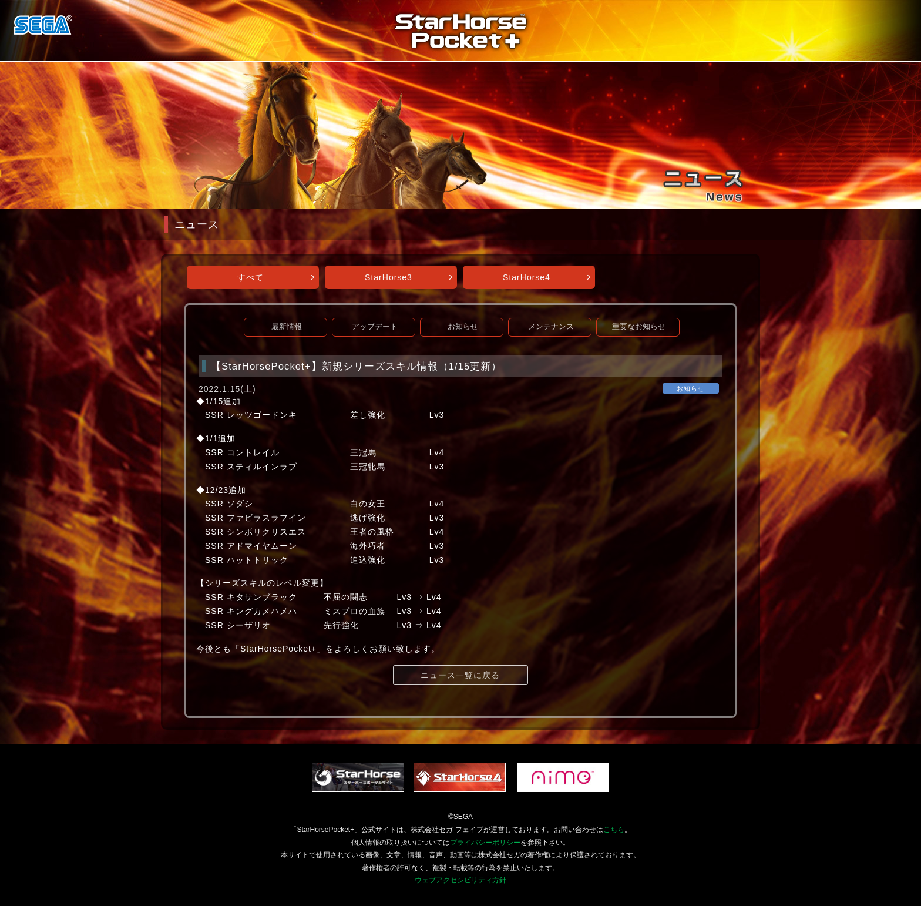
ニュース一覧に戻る (460, 675)
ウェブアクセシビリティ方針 (460, 880)
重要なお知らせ (638, 327)
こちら (613, 830)
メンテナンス (551, 327)
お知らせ (463, 327)
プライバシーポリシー (485, 842)
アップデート (375, 327)
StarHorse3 (388, 277)
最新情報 (286, 327)
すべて (250, 277)
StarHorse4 (526, 277)
